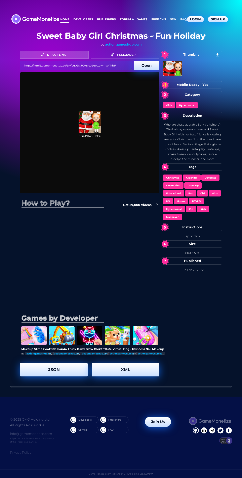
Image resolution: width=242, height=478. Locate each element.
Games (142, 19)
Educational (173, 193)
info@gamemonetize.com (31, 434)
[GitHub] (229, 430)
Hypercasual (187, 105)
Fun (190, 193)
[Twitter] (220, 430)
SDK (173, 19)
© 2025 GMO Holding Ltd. (30, 419)
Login (195, 19)
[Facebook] (196, 430)
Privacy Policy (20, 452)
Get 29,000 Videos (139, 205)
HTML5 (196, 201)
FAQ (183, 19)
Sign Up (218, 19)
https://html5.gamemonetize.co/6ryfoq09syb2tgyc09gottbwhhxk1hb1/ (76, 65)
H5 (168, 201)
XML (125, 369)
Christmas (172, 177)
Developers (83, 19)
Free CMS (158, 19)
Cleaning (191, 177)
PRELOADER (124, 55)
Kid (191, 209)
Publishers (106, 19)
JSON (54, 369)
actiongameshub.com (123, 44)
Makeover (172, 216)
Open (147, 65)
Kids (203, 209)
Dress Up (193, 185)
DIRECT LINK (54, 55)
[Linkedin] (212, 430)
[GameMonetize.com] (35, 19)
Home (64, 19)
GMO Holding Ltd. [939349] (138, 473)
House (181, 201)
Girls (169, 105)
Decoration (173, 185)
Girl (202, 193)
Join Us (158, 422)
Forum (125, 19)
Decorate (210, 177)
